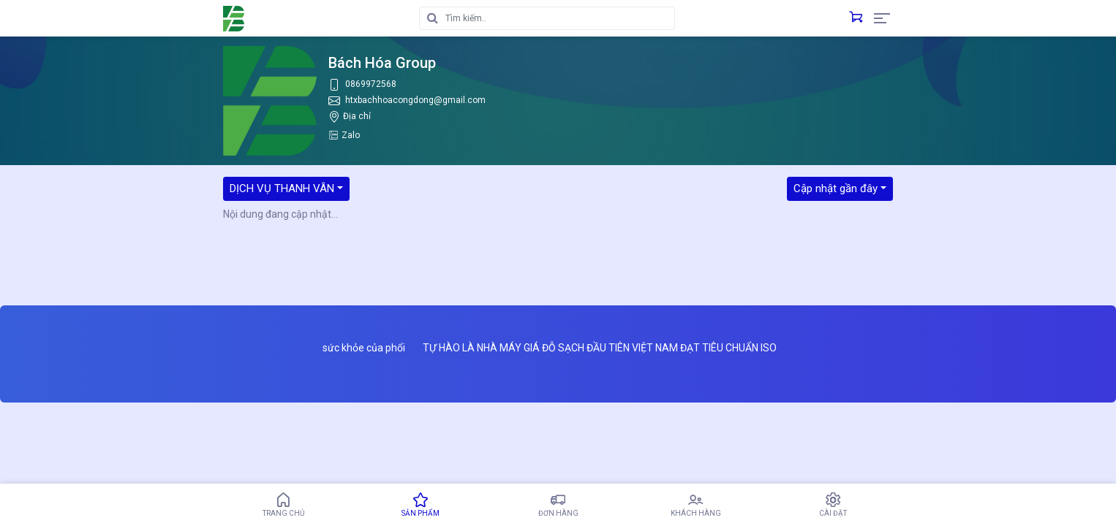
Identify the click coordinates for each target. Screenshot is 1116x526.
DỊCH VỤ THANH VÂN (282, 188)
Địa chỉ (357, 116)
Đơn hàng (558, 504)
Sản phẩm (420, 504)
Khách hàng (695, 504)
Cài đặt (833, 504)
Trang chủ (283, 504)
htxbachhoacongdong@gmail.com (415, 100)
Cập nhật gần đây (835, 188)
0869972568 (370, 84)
